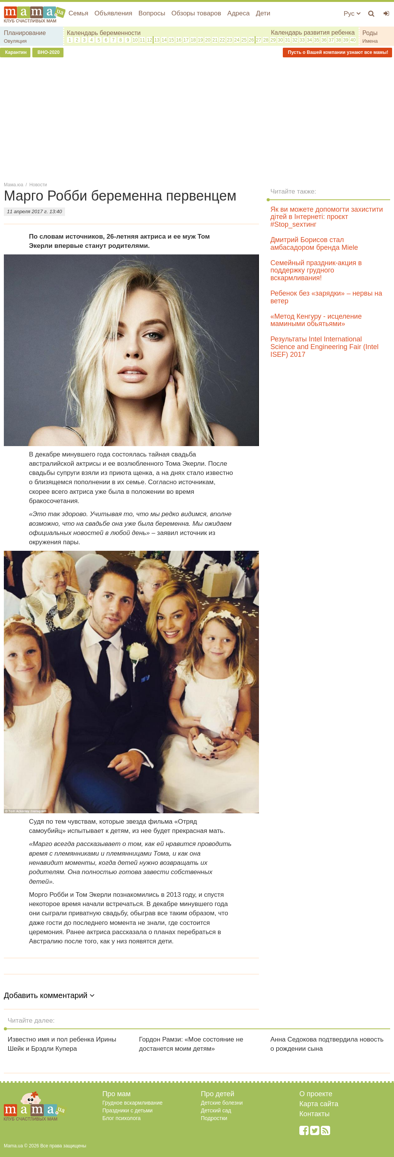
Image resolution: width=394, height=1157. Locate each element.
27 (258, 40)
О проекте (315, 1094)
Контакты (314, 1114)
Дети (263, 13)
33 (302, 40)
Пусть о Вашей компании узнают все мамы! (337, 52)
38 (338, 40)
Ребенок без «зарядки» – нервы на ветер (326, 297)
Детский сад (216, 1110)
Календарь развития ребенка (313, 32)
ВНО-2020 (48, 52)
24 (236, 40)
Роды (369, 33)
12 (149, 40)
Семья (78, 13)
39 (345, 40)
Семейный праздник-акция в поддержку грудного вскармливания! (316, 270)
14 (164, 40)
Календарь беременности (104, 33)
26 (251, 40)
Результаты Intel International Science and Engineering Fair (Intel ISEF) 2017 (324, 346)
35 (316, 40)
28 (265, 40)
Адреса (238, 13)
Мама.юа (13, 184)
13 (156, 40)
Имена (370, 41)
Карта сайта (318, 1104)
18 (192, 40)
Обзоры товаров (196, 13)
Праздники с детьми (127, 1110)
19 (200, 40)
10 (134, 40)
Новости (38, 184)
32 (294, 40)
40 (353, 40)
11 (142, 40)
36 (323, 40)
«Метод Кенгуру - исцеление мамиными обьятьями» (316, 320)
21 (214, 40)
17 (186, 40)
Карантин (15, 52)
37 (331, 40)
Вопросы (152, 13)
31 (287, 40)
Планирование (25, 33)
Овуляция (15, 41)
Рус (352, 13)
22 (222, 40)
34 (309, 40)
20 (207, 40)
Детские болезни (222, 1103)
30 (280, 40)
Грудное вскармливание (132, 1103)
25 (244, 40)
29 (272, 40)
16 (178, 40)
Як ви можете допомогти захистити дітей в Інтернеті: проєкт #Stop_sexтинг (326, 217)
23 (229, 40)
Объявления (113, 13)
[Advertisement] (197, 119)
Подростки (214, 1118)
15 (171, 40)
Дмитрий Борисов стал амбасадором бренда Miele (314, 243)
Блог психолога (121, 1118)
